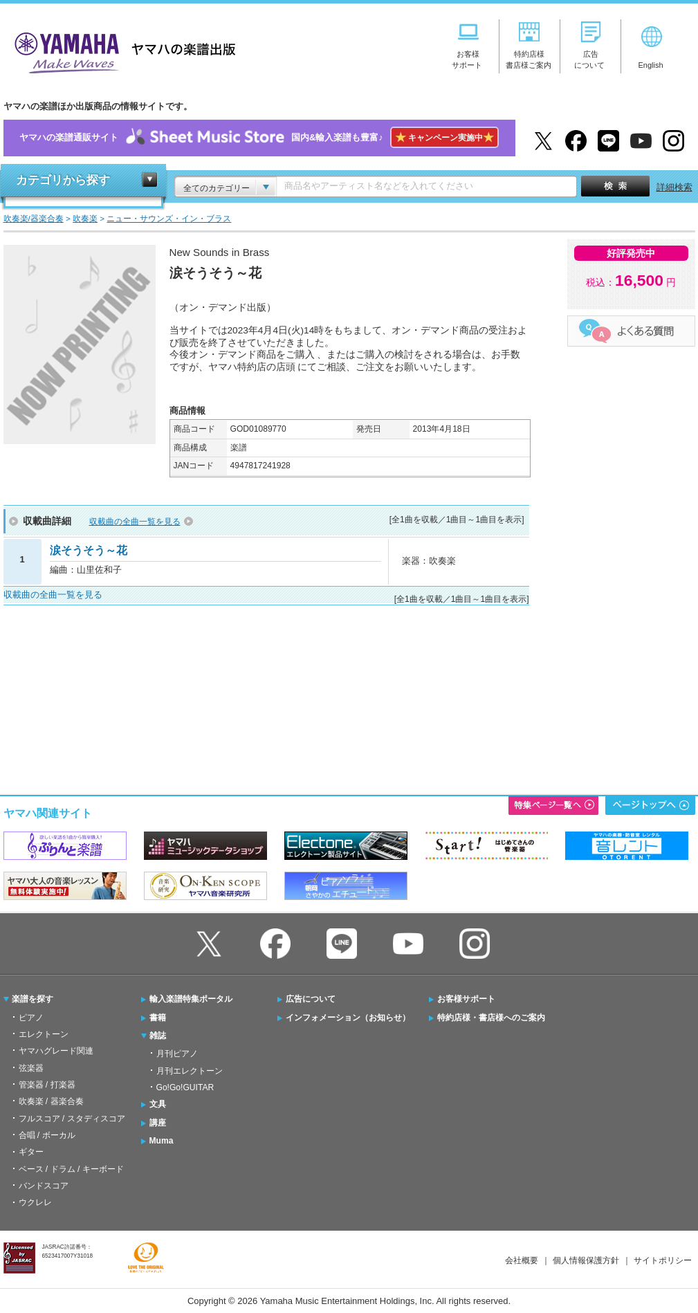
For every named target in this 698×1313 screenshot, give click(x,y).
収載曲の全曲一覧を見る (135, 521)
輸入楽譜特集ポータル (190, 999)
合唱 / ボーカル (47, 1135)
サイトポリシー (663, 1260)
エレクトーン (43, 1034)
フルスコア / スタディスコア (72, 1118)
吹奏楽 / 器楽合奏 (51, 1101)
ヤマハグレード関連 (56, 1051)
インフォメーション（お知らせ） (348, 1017)
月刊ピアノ (177, 1053)
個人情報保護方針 (586, 1260)
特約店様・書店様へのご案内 (491, 1017)
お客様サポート (466, 999)
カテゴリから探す (63, 180)
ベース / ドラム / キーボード (71, 1169)
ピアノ (31, 1017)
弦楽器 (31, 1068)
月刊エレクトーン (189, 1071)
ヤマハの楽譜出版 (121, 50)
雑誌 (157, 1035)
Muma (161, 1141)
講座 (157, 1123)
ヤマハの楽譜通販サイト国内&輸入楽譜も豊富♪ (259, 138)
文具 (157, 1104)
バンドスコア (43, 1186)
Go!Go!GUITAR (185, 1087)
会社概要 (521, 1260)
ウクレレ (35, 1202)
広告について (311, 999)
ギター (31, 1152)
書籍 (157, 1017)
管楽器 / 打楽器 (47, 1085)
